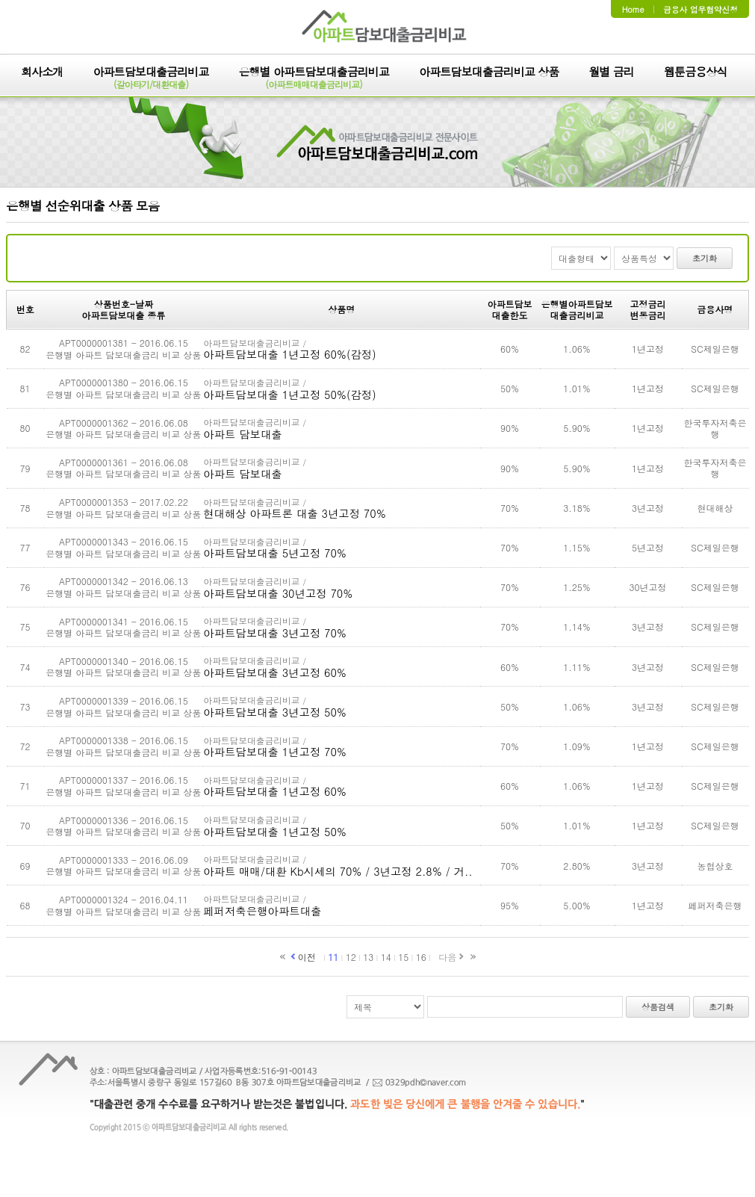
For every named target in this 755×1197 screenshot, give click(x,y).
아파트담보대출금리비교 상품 (489, 72)
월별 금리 (611, 72)
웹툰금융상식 (695, 72)
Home (633, 9)
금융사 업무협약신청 (700, 9)
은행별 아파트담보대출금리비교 (314, 78)
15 (403, 956)
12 (351, 956)
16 (421, 956)
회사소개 (42, 72)
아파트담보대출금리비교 (150, 78)
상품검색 (657, 1006)
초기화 (704, 258)
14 (386, 956)
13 (368, 956)
